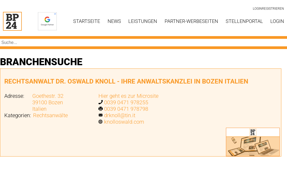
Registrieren (273, 9)
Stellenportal (244, 21)
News (114, 21)
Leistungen (142, 21)
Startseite (86, 21)
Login (257, 9)
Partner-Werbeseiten (191, 21)
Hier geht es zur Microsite (128, 96)
